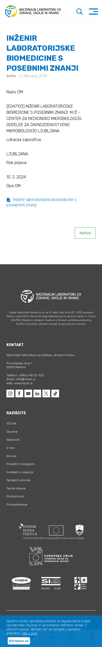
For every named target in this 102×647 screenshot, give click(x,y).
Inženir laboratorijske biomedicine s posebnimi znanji (41, 202)
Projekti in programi (20, 464)
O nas (10, 448)
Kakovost (13, 439)
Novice (11, 456)
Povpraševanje (16, 504)
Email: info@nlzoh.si (20, 379)
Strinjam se (19, 641)
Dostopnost (15, 496)
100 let (11, 423)
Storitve (11, 431)
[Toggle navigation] (93, 11)
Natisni (85, 233)
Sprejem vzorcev (18, 480)
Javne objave (15, 488)
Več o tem (29, 633)
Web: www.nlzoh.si (19, 383)
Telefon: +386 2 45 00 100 (25, 375)
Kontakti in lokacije (19, 472)
